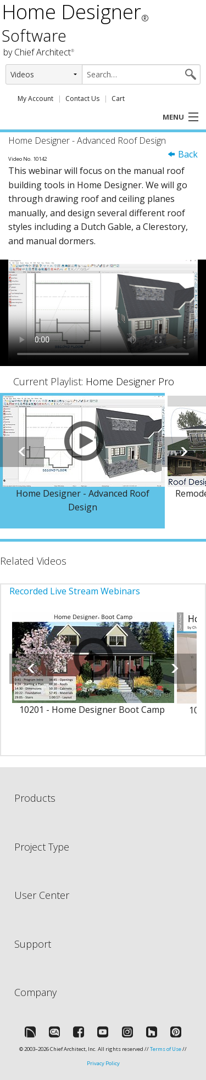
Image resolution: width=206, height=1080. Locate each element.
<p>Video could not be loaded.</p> (103, 313)
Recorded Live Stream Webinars (74, 591)
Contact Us (82, 98)
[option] (82, 460)
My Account (35, 98)
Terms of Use (165, 1049)
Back (182, 154)
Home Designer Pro (130, 381)
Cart (118, 98)
